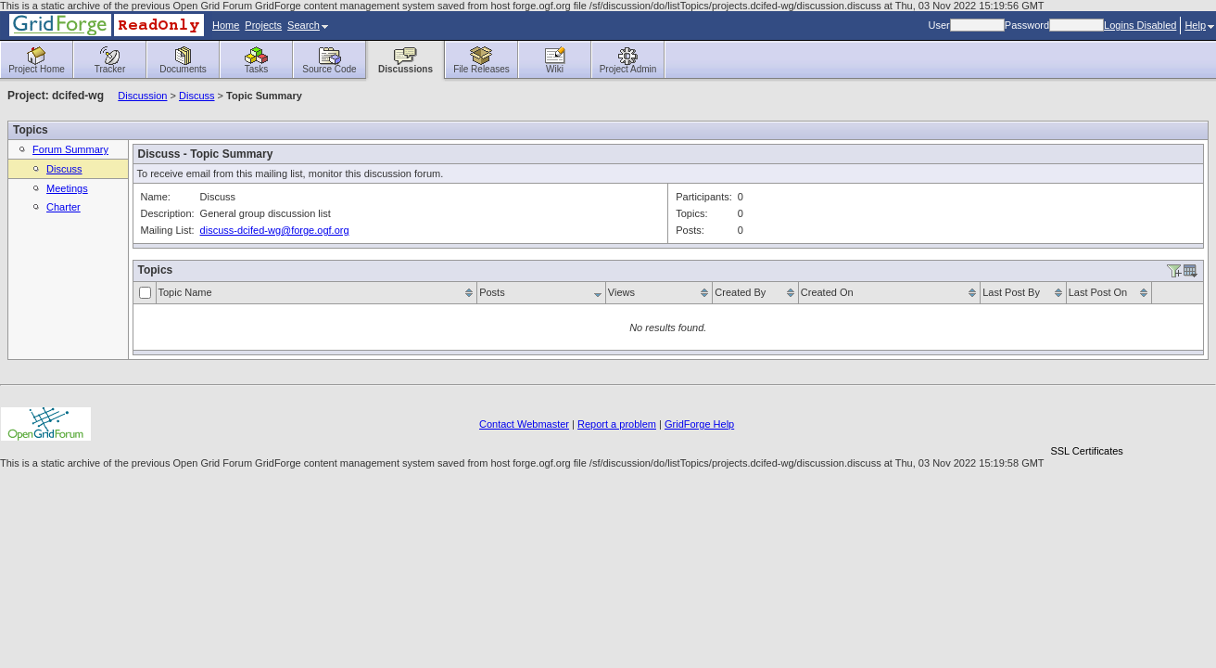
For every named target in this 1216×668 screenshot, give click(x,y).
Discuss (197, 95)
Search (307, 25)
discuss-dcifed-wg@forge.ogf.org (274, 230)
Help (1199, 25)
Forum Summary (70, 149)
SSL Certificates (1086, 450)
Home (225, 25)
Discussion (142, 95)
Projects (263, 25)
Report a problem (616, 424)
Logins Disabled (1140, 25)
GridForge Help (699, 424)
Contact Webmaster (524, 424)
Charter (63, 206)
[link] (1087, 419)
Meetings (67, 188)
